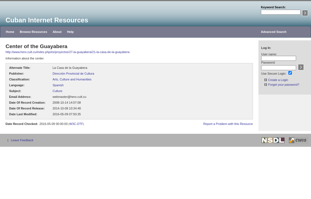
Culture (57, 91)
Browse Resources (33, 31)
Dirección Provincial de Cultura (73, 73)
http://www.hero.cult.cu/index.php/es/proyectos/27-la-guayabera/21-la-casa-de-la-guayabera (67, 52)
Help (70, 31)
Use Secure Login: (273, 73)
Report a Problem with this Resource (228, 123)
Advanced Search (273, 31)
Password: (268, 62)
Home (10, 31)
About (57, 31)
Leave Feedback (22, 140)
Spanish (58, 85)
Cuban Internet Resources (47, 20)
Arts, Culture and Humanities (72, 79)
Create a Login (276, 80)
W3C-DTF (76, 123)
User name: (269, 54)
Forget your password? (281, 84)
